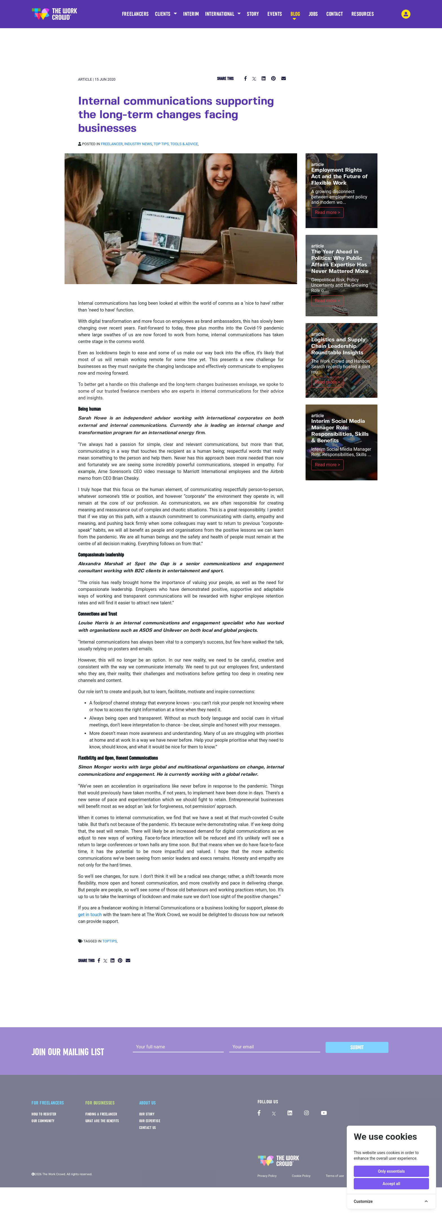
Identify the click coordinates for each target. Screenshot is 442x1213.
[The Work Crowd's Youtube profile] (324, 1113)
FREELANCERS (135, 16)
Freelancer (112, 144)
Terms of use (335, 1176)
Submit (357, 1047)
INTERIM (191, 14)
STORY (253, 16)
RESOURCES (363, 16)
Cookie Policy (301, 1176)
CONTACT (334, 16)
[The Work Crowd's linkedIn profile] (290, 1113)
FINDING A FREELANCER (101, 1114)
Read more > (327, 212)
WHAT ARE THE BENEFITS (102, 1121)
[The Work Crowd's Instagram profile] (306, 1113)
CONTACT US (147, 1128)
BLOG (295, 16)
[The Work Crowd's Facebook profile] (259, 1113)
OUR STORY (147, 1114)
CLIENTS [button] (163, 14)
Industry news (138, 144)
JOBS (313, 16)
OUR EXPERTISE (149, 1121)
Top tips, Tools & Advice (176, 144)
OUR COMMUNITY (43, 1121)
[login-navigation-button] (405, 14)
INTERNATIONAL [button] (220, 14)
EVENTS (275, 16)
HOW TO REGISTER (44, 1114)
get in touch (90, 914)
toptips (109, 941)
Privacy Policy (267, 1176)
